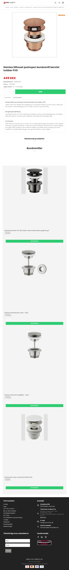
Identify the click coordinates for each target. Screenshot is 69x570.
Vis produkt (35, 241)
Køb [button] (40, 92)
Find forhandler (17, 97)
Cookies (5, 520)
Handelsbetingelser (9, 513)
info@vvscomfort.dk (46, 522)
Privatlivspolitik (7, 524)
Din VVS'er (6, 515)
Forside (5, 504)
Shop (5, 506)
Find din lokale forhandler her (49, 527)
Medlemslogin (7, 526)
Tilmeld (8, 551)
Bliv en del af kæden (9, 511)
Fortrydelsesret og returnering (12, 517)
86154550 (43, 518)
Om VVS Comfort (8, 509)
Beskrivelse (8, 97)
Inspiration (6, 522)
